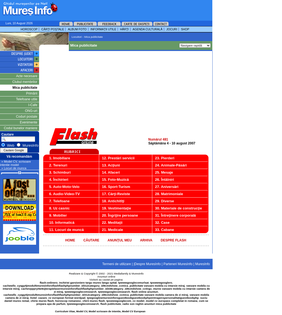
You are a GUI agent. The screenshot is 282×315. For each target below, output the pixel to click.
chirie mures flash (42, 300)
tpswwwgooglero (161, 282)
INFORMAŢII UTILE (103, 29)
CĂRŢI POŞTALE (52, 29)
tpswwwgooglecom (118, 300)
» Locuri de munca (13, 168)
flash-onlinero (49, 282)
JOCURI (171, 29)
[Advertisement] (127, 8)
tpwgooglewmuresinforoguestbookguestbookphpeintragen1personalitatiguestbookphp (143, 297)
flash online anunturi (144, 291)
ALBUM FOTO (77, 29)
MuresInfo (138, 273)
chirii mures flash (94, 300)
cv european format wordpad (66, 297)
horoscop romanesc (68, 300)
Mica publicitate (24, 88)
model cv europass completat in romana (171, 300)
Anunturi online (106, 276)
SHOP (185, 29)
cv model (138, 300)
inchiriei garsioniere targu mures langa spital (88, 282)
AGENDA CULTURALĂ (147, 29)
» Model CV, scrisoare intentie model (15, 163)
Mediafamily (121, 273)
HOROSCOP (29, 29)
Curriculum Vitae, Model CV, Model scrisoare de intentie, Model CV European (100, 311)
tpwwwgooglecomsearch (81, 291)
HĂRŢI (124, 29)
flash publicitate (111, 303)
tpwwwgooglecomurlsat (133, 282)
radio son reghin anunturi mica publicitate (149, 303)
